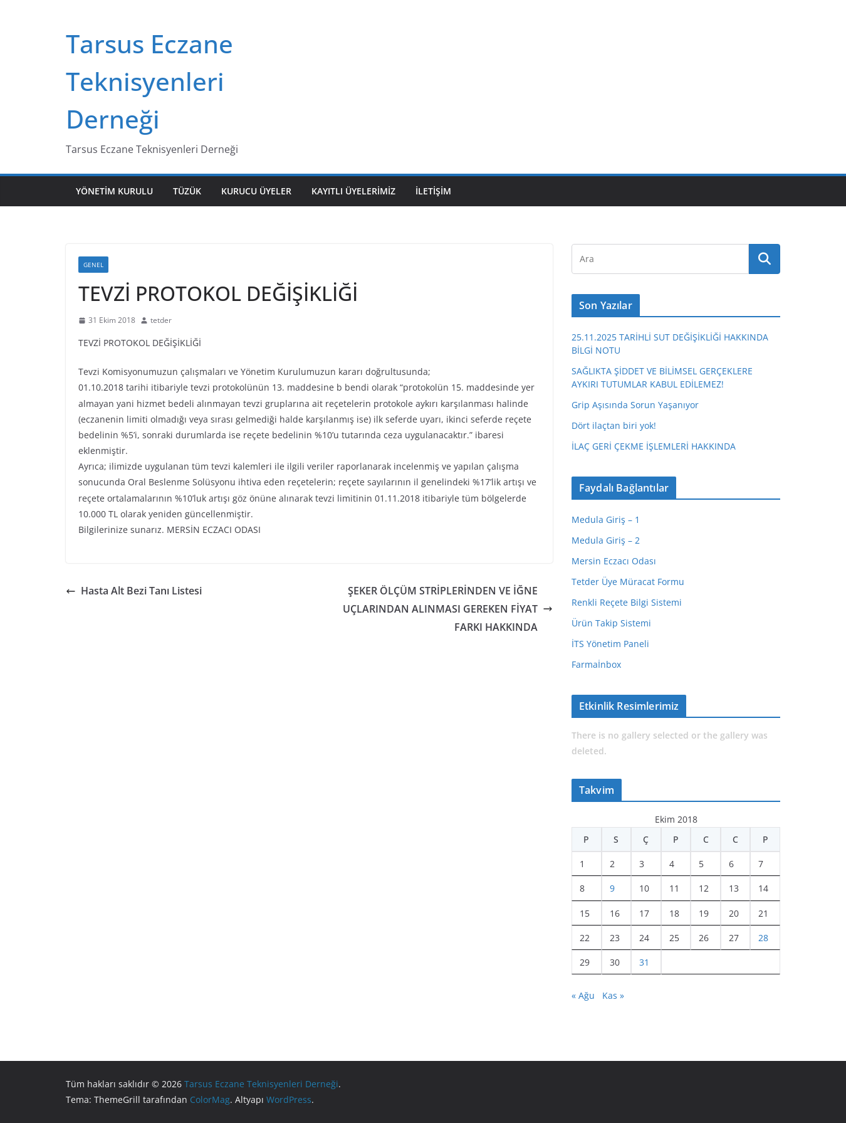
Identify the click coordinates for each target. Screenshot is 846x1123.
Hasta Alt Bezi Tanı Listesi (134, 591)
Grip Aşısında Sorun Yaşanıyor (635, 405)
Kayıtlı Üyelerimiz (353, 191)
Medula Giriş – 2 (606, 540)
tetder (161, 320)
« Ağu (583, 995)
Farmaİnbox (596, 664)
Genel (93, 264)
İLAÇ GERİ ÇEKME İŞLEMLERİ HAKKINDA (654, 446)
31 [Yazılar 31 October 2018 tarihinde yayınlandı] (644, 962)
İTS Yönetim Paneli (610, 644)
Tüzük (187, 191)
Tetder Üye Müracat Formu (628, 582)
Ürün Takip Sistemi (611, 623)
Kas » (613, 995)
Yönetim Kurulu (114, 191)
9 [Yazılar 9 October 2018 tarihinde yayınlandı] (612, 888)
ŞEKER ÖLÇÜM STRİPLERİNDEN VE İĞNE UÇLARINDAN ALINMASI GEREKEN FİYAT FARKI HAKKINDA (448, 609)
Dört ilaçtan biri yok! (614, 425)
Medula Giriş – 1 (606, 519)
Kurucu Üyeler (256, 191)
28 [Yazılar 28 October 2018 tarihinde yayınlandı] (763, 938)
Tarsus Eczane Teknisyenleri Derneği (149, 81)
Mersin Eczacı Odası (614, 561)
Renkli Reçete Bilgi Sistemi (627, 602)
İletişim (433, 191)
